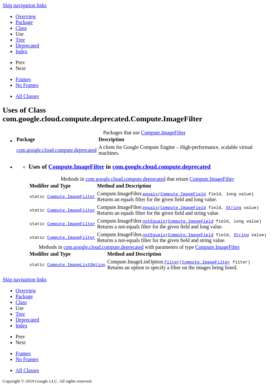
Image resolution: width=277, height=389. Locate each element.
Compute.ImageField (183, 194)
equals (150, 194)
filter (171, 262)
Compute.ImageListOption (76, 265)
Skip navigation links (25, 5)
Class (21, 28)
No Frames (27, 85)
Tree (20, 40)
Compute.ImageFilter (163, 132)
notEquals (154, 221)
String (233, 207)
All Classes (27, 96)
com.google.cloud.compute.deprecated (57, 150)
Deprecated (27, 45)
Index (21, 51)
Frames (23, 79)
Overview (26, 16)
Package (24, 22)
